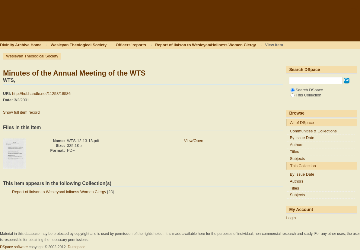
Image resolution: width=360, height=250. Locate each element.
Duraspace (76, 247)
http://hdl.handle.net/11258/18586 (41, 93)
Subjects (297, 158)
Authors (296, 144)
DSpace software (14, 247)
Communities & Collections (313, 131)
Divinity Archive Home (21, 45)
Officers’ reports (131, 45)
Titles (294, 151)
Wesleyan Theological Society (79, 45)
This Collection (306, 95)
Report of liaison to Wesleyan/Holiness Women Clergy (205, 45)
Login (355, 7)
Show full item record (21, 112)
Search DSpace (307, 90)
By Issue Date (302, 137)
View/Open (193, 140)
